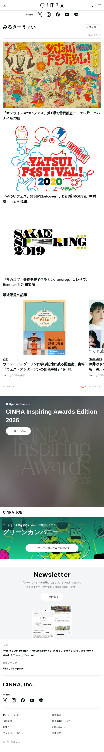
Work (6, 655)
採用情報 (7, 721)
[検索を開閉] (94, 5)
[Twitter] (40, 14)
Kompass (17, 668)
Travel (17, 655)
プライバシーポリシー (14, 733)
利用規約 (56, 733)
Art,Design (21, 650)
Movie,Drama (40, 650)
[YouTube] (66, 15)
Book (67, 650)
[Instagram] (49, 14)
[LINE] (76, 14)
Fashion (29, 655)
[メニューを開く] (99, 5)
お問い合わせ (59, 727)
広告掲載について (61, 721)
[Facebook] (58, 14)
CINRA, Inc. (18, 684)
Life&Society (82, 650)
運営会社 (56, 715)
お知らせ (7, 727)
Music (7, 650)
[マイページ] (4, 5)
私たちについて (11, 715)
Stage (56, 650)
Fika (5, 668)
